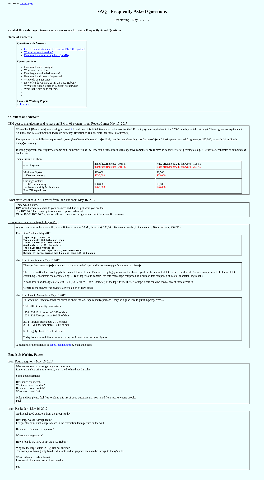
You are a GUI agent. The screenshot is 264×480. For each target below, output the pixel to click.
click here (24, 104)
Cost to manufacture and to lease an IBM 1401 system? (54, 49)
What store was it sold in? (38, 52)
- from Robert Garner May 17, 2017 (128, 158)
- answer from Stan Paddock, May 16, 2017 (128, 207)
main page (26, 3)
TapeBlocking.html (60, 348)
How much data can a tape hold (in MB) (46, 55)
